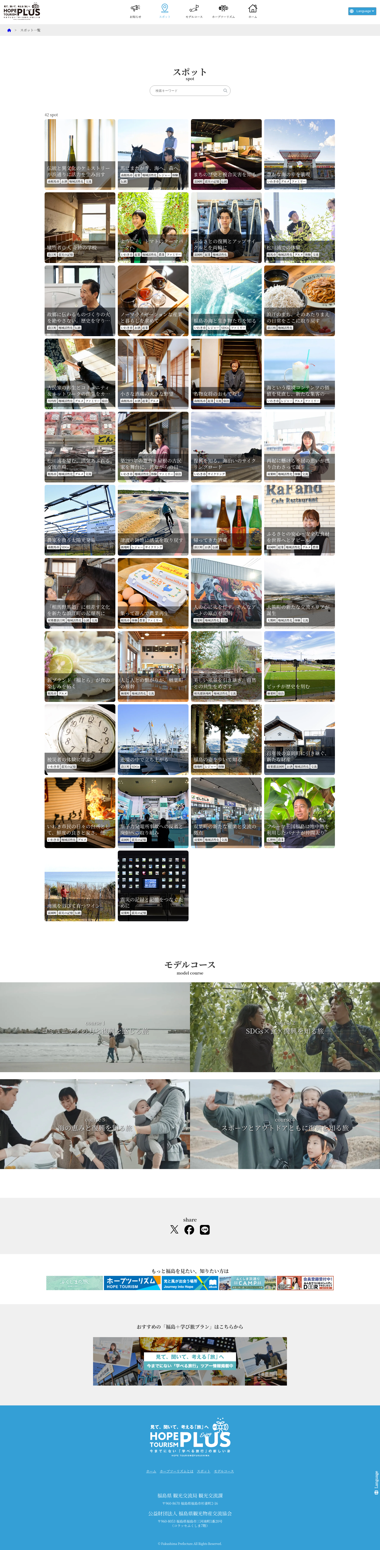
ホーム (252, 11)
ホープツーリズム (223, 11)
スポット (165, 11)
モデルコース (194, 11)
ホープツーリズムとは (176, 1471)
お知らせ (135, 11)
